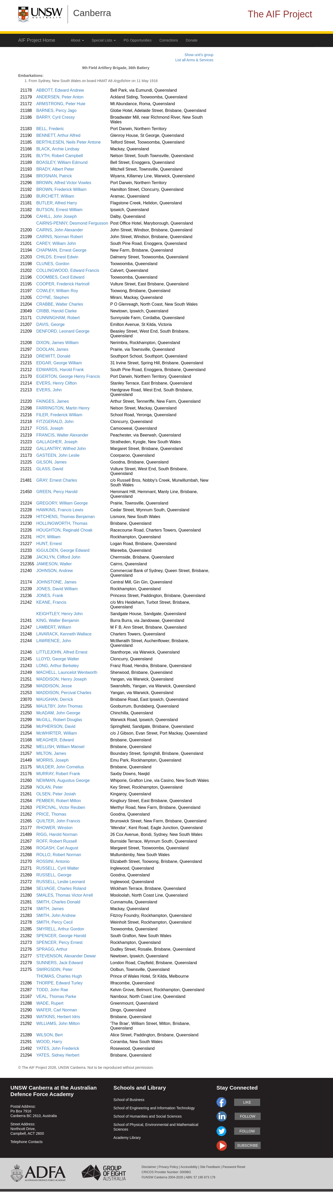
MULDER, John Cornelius (60, 767)
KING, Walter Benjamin (57, 620)
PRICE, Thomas (51, 814)
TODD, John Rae (52, 990)
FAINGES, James (52, 401)
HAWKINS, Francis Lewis (59, 510)
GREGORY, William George (62, 503)
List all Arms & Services (194, 60)
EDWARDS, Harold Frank (60, 369)
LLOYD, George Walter (57, 659)
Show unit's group (198, 55)
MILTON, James (51, 753)
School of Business (128, 1100)
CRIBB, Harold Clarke (56, 311)
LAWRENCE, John (53, 641)
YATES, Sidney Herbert (57, 1055)
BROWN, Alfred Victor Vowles (63, 182)
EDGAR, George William (59, 363)
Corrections (168, 40)
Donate (191, 40)
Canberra (92, 13)
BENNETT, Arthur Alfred (58, 135)
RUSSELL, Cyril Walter (57, 868)
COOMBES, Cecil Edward (60, 277)
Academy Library (127, 1138)
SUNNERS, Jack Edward (59, 963)
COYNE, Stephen (52, 297)
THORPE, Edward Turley (59, 983)
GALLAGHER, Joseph (56, 442)
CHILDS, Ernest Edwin (57, 257)
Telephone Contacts (26, 1142)
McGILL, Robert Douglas (59, 719)
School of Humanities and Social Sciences (147, 1116)
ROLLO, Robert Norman (58, 854)
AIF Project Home (36, 40)
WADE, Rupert (49, 1003)
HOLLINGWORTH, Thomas (61, 523)
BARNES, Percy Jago (56, 110)
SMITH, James (50, 908)
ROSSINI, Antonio (52, 861)
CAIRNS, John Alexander (59, 230)
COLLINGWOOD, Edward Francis (67, 270)
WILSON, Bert (49, 1035)
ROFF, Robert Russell (56, 841)
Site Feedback (210, 1167)
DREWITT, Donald (53, 356)
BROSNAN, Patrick (54, 176)
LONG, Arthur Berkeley (57, 665)
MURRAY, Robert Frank (58, 773)
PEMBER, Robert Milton (58, 800)
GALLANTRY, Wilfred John (61, 448)
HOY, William (48, 537)
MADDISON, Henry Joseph (61, 679)
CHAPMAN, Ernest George (61, 250)
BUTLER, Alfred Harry (56, 203)
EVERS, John (49, 390)
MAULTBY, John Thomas (59, 706)
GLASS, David (49, 469)
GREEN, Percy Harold (56, 491)
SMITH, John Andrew (55, 915)
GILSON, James (51, 462)
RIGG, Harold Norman (56, 834)
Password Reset (233, 1167)
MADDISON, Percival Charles (63, 692)
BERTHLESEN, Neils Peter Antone (68, 142)
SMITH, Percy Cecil (54, 922)
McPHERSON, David (55, 726)
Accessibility (189, 1167)
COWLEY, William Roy (57, 290)
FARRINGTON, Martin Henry (62, 408)
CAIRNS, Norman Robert (59, 236)
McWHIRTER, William (56, 733)
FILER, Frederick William (59, 415)
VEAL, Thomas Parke (56, 996)
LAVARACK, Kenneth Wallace (63, 634)
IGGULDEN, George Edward (62, 550)
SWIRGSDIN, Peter (54, 969)
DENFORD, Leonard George (62, 331)
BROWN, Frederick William (61, 189)
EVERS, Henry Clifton (56, 383)
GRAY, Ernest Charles (56, 480)
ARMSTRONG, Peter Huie (60, 104)
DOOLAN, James (52, 349)
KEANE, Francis (51, 602)
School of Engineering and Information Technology (154, 1108)
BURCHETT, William (55, 196)
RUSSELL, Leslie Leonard (60, 881)
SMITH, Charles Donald (58, 902)
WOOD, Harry (49, 1041)
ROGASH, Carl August (57, 848)
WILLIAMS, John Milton (58, 1023)
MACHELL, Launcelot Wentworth (66, 672)
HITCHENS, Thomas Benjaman (65, 516)
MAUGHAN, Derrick (54, 699)
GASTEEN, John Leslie (57, 455)
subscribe (247, 1145)
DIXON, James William (57, 342)
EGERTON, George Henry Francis (68, 376)
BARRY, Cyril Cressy (55, 117)
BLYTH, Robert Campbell (59, 155)
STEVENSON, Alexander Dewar (66, 956)
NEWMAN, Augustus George (62, 780)
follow (247, 1116)
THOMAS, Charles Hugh (59, 976)
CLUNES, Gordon (52, 263)
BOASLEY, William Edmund (61, 162)
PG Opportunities (137, 40)
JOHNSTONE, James (56, 582)
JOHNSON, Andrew (54, 570)
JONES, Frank (49, 595)
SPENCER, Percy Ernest (59, 942)
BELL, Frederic (50, 128)
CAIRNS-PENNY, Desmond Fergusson (72, 223)
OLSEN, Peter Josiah (56, 794)
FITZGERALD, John (54, 421)
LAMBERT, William (53, 627)
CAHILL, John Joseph (56, 216)
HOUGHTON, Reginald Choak (64, 530)
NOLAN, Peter (49, 787)
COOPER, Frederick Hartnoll (62, 284)
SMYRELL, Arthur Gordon (60, 929)
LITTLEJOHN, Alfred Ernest (61, 652)
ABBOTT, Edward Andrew (60, 90)
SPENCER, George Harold (61, 936)
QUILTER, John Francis (58, 821)
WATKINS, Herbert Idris (58, 1017)
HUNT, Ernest (49, 543)
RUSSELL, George (53, 875)
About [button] (77, 40)
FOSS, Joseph (49, 428)
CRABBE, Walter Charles (59, 304)
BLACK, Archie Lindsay (57, 149)
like (247, 1102)
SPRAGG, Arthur (51, 949)
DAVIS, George (50, 324)
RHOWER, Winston (54, 827)
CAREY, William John (56, 243)
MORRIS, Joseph (52, 760)
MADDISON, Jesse (54, 686)
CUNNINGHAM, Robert (58, 317)
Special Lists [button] (104, 40)
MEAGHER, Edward (55, 740)
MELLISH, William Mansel (60, 746)
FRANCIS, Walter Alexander (62, 435)
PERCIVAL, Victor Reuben (60, 807)
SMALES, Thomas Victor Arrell (64, 895)
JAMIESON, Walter (54, 564)
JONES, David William (57, 589)
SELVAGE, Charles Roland (61, 888)
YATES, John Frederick (57, 1048)
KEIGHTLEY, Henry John (59, 614)
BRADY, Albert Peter (55, 169)
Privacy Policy (168, 1167)
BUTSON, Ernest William (59, 209)
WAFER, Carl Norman (56, 1010)
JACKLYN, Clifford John (58, 557)
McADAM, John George (58, 713)
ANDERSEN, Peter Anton (59, 97)
